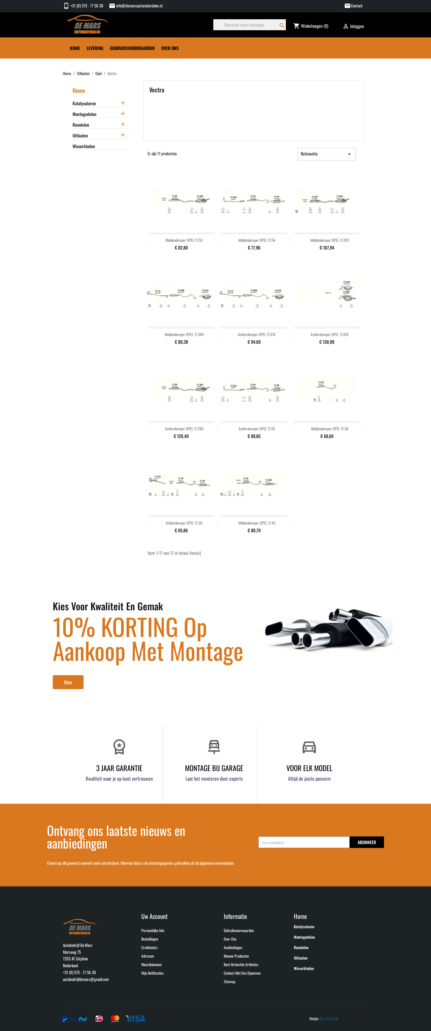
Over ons (170, 48)
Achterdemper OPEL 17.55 (257, 428)
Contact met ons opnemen (242, 973)
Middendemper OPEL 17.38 (329, 428)
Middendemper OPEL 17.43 (256, 523)
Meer (68, 682)
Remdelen (81, 125)
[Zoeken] (249, 24)
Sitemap (229, 981)
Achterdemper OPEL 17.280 (184, 428)
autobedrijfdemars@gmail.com (86, 979)
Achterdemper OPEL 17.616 (330, 334)
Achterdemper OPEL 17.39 (184, 523)
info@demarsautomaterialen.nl (135, 5)
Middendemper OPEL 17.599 (184, 334)
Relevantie (327, 153)
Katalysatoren (84, 104)
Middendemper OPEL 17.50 (184, 240)
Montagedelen (84, 114)
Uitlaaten (80, 136)
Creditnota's (149, 947)
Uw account (154, 916)
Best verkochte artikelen (241, 964)
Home (75, 48)
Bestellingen (149, 939)
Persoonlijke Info (152, 930)
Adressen (147, 956)
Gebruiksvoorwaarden (132, 48)
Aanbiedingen (233, 947)
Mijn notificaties (152, 973)
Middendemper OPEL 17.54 (256, 240)
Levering (95, 48)
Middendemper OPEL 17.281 (329, 240)
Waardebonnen (151, 964)
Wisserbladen (84, 146)
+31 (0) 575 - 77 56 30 (83, 5)
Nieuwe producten (236, 956)
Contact (357, 5)
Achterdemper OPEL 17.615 (257, 334)
